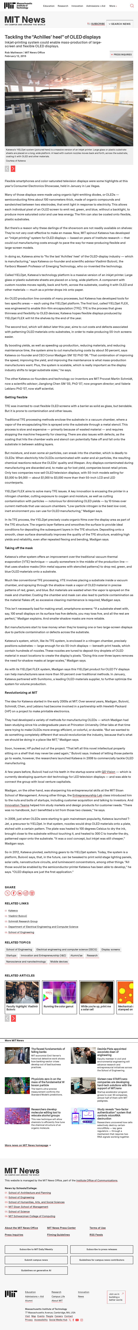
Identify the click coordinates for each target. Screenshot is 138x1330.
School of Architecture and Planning (30, 1192)
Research (63, 5)
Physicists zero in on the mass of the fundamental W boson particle (47, 1082)
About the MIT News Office (21, 1227)
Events (41, 1316)
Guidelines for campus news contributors (101, 1260)
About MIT (57, 1300)
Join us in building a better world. (116, 1297)
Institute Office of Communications (96, 1180)
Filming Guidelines (58, 1234)
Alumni (29, 1300)
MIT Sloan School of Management (28, 1206)
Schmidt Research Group (23, 921)
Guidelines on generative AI (36, 1270)
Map (33, 1316)
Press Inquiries (14, 1234)
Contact (68, 1316)
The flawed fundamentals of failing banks (48, 1050)
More (113, 5)
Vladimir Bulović (17, 915)
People (49, 1316)
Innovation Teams (17, 805)
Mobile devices (59, 961)
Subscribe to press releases (102, 1249)
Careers (59, 1316)
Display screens (111, 949)
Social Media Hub (58, 1319)
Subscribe (98, 23)
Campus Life (58, 1296)
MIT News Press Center (61, 1227)
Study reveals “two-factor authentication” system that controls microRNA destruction (114, 1114)
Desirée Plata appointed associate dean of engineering (111, 1052)
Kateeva (13, 910)
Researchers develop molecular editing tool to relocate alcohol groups (46, 1112)
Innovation (77, 5)
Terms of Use (98, 1227)
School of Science (19, 1211)
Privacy (29, 1319)
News (81, 1296)
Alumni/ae (76, 955)
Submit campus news (36, 1260)
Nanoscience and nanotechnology (26, 961)
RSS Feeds (96, 1234)
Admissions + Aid (95, 5)
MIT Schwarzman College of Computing (32, 1216)
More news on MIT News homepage (26, 1145)
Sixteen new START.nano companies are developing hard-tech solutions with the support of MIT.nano (114, 1083)
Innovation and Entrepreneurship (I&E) (43, 955)
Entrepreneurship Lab (87, 795)
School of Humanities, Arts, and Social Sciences (37, 1202)
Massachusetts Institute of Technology (46, 1309)
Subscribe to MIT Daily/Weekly (36, 1249)
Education (48, 5)
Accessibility (41, 1319)
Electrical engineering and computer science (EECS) (66, 949)
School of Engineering (21, 932)
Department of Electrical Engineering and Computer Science (43, 926)
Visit (27, 1316)
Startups (11, 955)
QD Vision (108, 772)
